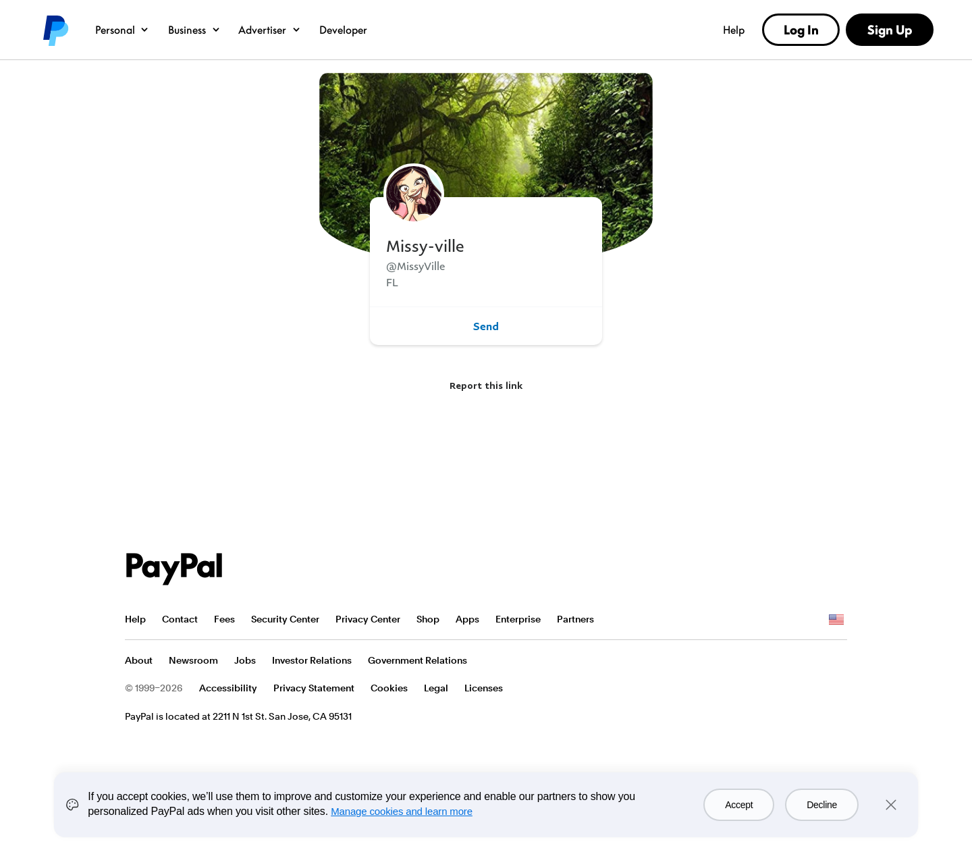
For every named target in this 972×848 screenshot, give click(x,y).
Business (194, 30)
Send (486, 326)
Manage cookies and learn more (402, 811)
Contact (180, 619)
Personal (122, 30)
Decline (822, 804)
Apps (467, 619)
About (139, 660)
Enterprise (518, 619)
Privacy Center (367, 619)
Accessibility (228, 688)
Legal (436, 688)
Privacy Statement (313, 688)
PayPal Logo (174, 569)
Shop (427, 619)
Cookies (389, 688)
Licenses (483, 688)
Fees (224, 619)
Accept (739, 804)
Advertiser (269, 30)
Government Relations (417, 660)
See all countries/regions (836, 619)
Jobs (245, 660)
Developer (343, 30)
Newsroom (193, 660)
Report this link (486, 385)
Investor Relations (312, 660)
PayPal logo (54, 30)
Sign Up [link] (889, 29)
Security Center (285, 619)
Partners (575, 619)
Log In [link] (801, 29)
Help (734, 30)
